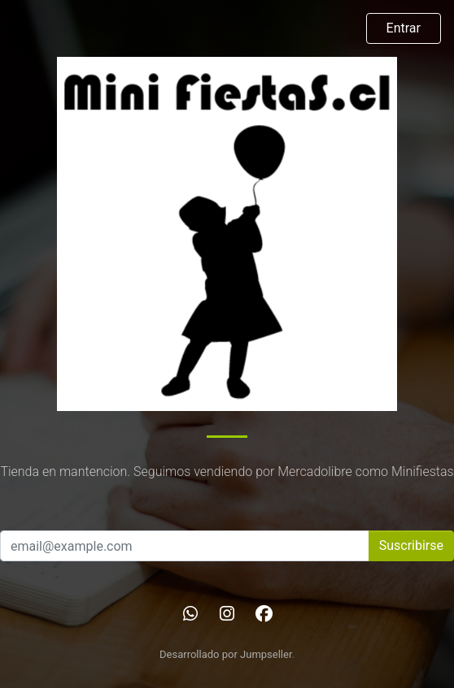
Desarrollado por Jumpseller (225, 654)
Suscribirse (411, 545)
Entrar (403, 28)
